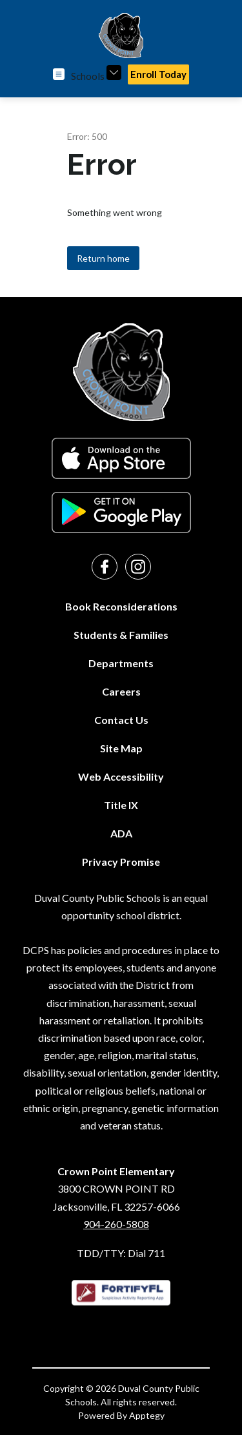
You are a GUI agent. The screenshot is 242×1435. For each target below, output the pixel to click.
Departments (121, 663)
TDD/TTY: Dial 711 (121, 1253)
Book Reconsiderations (121, 606)
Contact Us (121, 720)
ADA (121, 833)
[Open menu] (59, 74)
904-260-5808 (116, 1224)
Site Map (121, 748)
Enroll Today (158, 74)
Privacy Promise (121, 861)
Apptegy (147, 1415)
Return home (103, 258)
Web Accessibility (121, 776)
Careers (121, 691)
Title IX (121, 805)
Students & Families (121, 635)
